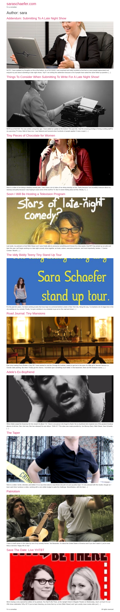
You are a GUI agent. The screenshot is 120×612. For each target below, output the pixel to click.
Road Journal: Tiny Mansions (26, 313)
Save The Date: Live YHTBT (25, 550)
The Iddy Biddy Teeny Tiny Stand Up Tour (34, 255)
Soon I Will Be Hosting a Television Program (36, 194)
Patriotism (13, 491)
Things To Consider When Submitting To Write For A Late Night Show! (53, 77)
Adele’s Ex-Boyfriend (20, 372)
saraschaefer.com (21, 4)
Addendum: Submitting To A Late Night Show (36, 18)
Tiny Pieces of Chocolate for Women (31, 135)
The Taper (13, 432)
